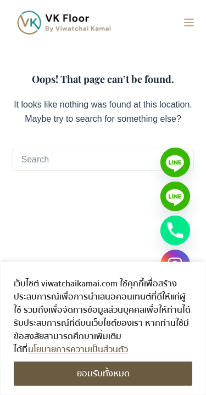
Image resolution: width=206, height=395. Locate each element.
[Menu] (189, 22)
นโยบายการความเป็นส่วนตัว (78, 349)
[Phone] (175, 230)
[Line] (175, 162)
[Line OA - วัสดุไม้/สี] (175, 196)
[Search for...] (92, 160)
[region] (103, 328)
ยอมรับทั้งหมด (103, 373)
